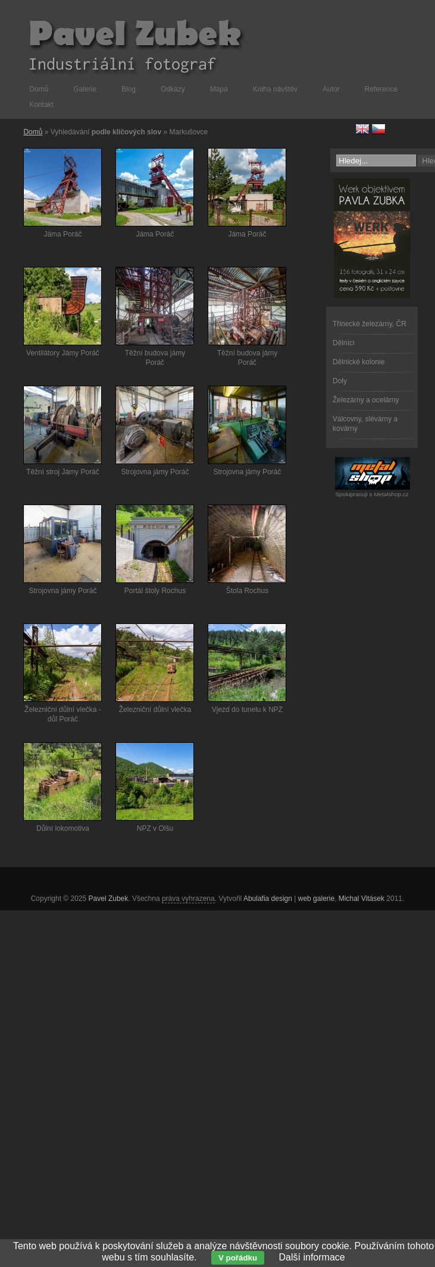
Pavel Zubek (109, 898)
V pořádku (237, 1257)
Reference (381, 89)
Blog (128, 89)
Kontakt (41, 104)
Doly (340, 381)
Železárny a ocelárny (366, 400)
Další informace (312, 1257)
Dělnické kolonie (358, 362)
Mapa (219, 89)
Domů (38, 89)
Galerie (84, 89)
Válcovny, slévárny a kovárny (365, 424)
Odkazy (173, 89)
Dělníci (344, 343)
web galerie (316, 898)
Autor (331, 89)
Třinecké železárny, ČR (369, 324)
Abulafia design (267, 898)
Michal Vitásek (361, 898)
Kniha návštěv (275, 89)
